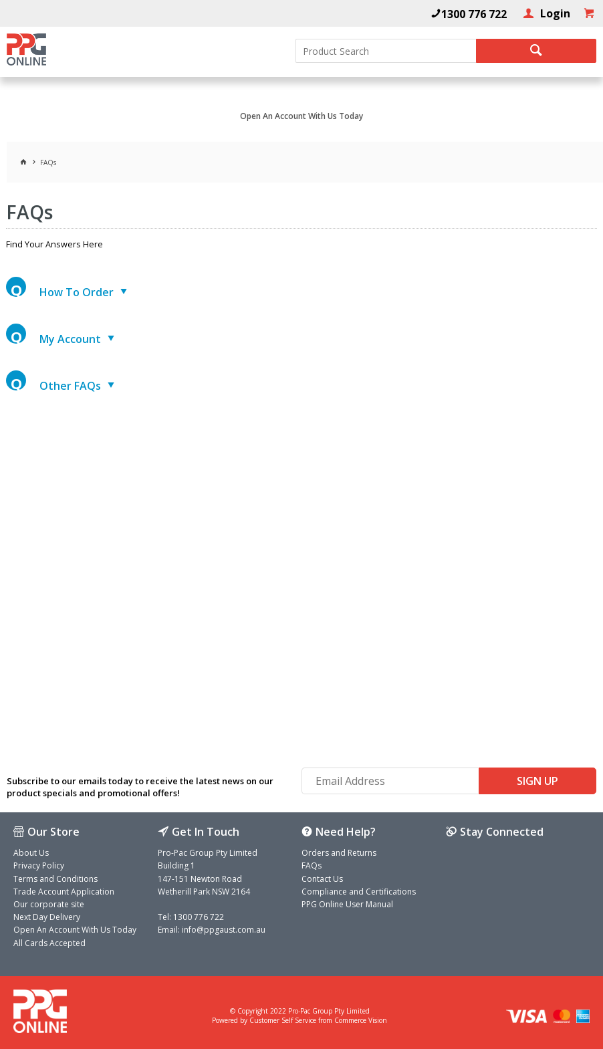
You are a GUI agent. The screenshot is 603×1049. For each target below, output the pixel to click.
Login (553, 13)
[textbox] (385, 51)
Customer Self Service (282, 1020)
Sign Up (537, 781)
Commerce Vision (360, 1020)
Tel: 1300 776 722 (191, 917)
